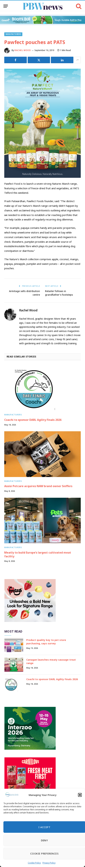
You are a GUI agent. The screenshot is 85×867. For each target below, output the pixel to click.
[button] (80, 795)
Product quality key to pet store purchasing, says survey (46, 641)
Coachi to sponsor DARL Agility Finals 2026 (32, 420)
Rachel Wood (23, 50)
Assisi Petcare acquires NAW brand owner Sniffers (38, 486)
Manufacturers (13, 34)
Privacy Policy (48, 862)
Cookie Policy (34, 862)
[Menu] (5, 6)
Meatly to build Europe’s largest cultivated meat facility (37, 554)
